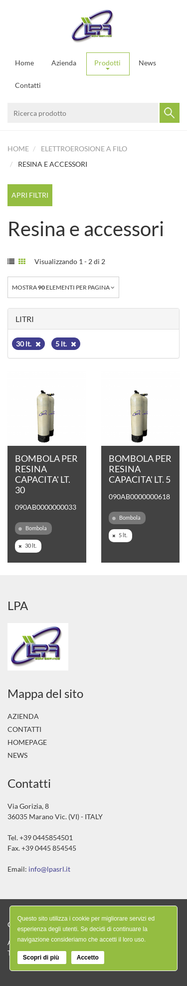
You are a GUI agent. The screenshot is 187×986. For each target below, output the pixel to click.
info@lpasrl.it (49, 869)
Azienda (63, 62)
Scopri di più (42, 957)
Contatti (28, 85)
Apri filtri (29, 195)
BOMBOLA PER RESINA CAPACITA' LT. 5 (140, 469)
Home (24, 62)
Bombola (32, 528)
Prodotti (107, 64)
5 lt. (65, 343)
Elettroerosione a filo (84, 148)
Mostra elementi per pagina (63, 287)
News (147, 62)
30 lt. (28, 343)
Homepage (27, 742)
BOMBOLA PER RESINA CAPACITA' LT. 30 (46, 474)
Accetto (88, 957)
